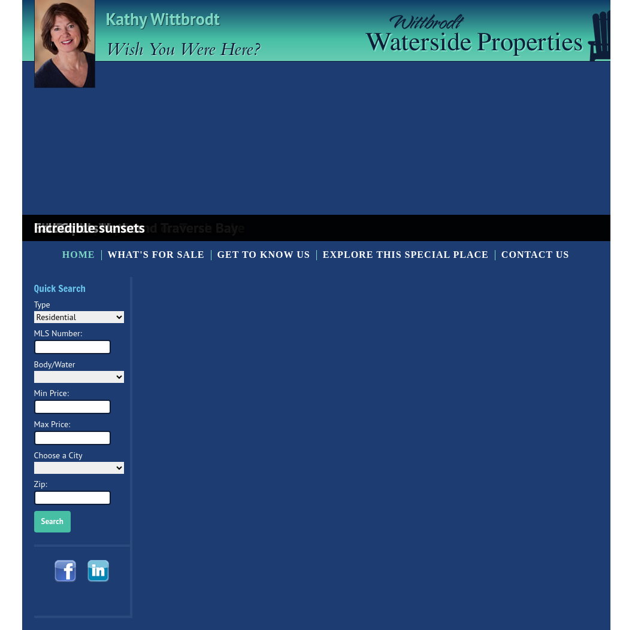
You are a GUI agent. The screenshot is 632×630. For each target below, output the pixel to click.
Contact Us (535, 254)
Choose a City (58, 455)
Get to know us (263, 254)
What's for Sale (156, 254)
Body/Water (54, 364)
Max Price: (52, 424)
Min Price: (51, 393)
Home (78, 254)
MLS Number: (58, 333)
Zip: (40, 484)
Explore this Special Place (406, 254)
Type (42, 304)
